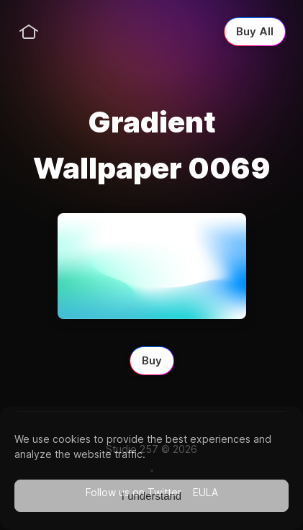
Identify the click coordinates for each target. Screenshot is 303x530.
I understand (151, 496)
